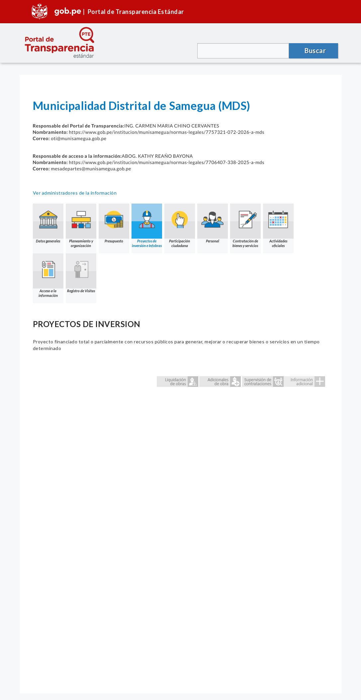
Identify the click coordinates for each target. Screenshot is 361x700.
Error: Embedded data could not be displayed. (180, 522)
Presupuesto (114, 223)
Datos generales (48, 223)
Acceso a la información (48, 275)
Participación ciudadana (179, 226)
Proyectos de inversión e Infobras (147, 226)
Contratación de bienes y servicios (245, 226)
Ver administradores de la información (75, 193)
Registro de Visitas (81, 273)
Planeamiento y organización (81, 226)
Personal (212, 223)
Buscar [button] (315, 50)
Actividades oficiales (278, 226)
